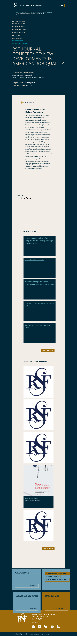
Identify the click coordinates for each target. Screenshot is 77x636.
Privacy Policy (34, 634)
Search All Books (52, 577)
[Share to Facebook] (19, 198)
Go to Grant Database (59, 609)
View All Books (48, 549)
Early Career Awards (19, 24)
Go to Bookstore (31, 609)
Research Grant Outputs (20, 30)
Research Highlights (18, 27)
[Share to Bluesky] (27, 198)
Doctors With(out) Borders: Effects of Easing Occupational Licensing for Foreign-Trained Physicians (39, 240)
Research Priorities (18, 21)
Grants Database (47, 12)
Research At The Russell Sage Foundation (30, 12)
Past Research (16, 35)
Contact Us (35, 622)
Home (17, 12)
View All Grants (47, 351)
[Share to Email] (30, 198)
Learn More (33, 586)
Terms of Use (45, 634)
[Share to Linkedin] (25, 198)
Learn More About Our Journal (56, 580)
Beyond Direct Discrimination (34, 260)
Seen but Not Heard (31, 498)
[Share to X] (22, 198)
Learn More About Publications (56, 573)
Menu (60, 5)
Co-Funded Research (18, 32)
